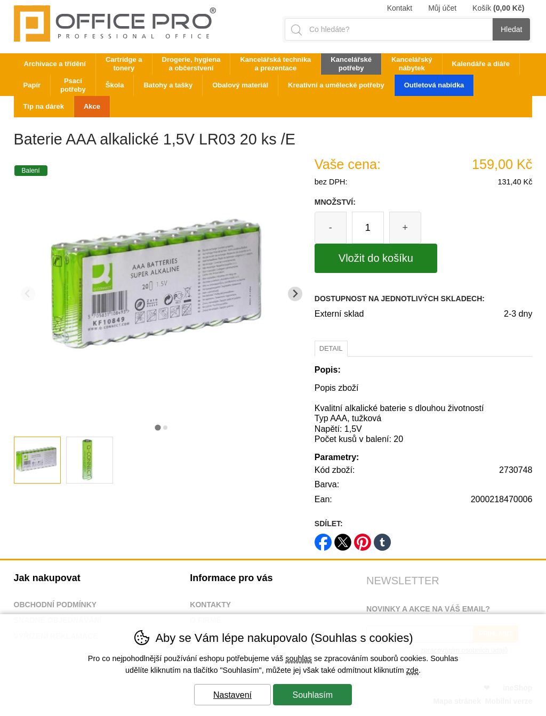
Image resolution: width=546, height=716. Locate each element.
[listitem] (37, 460)
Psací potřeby (73, 85)
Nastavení (232, 694)
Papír (32, 85)
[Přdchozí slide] (28, 294)
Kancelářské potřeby (351, 63)
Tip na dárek (43, 106)
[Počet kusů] (368, 228)
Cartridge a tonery (124, 63)
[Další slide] (295, 294)
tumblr (382, 538)
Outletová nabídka (434, 85)
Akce (92, 106)
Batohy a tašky (167, 85)
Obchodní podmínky (55, 604)
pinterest (362, 538)
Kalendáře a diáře (481, 64)
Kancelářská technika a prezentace (275, 63)
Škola (115, 85)
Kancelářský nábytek (411, 63)
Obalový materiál (240, 85)
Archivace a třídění (55, 64)
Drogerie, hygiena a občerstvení (191, 63)
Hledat (511, 29)
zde (412, 670)
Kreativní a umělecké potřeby (336, 85)
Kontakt (399, 8)
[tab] (157, 427)
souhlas (298, 658)
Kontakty (210, 604)
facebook (323, 538)
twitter (342, 538)
